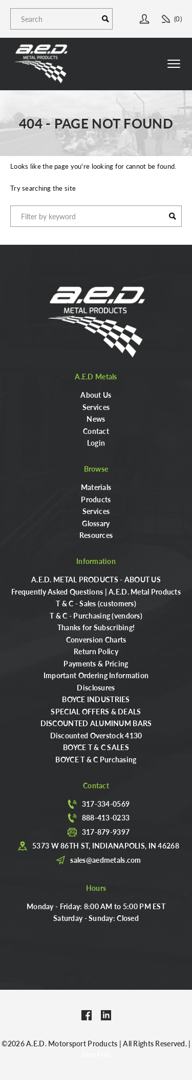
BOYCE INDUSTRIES (96, 699)
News (96, 419)
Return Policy (96, 651)
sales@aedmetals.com (105, 860)
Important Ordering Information (96, 675)
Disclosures (96, 687)
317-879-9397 (106, 832)
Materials (96, 487)
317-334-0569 (106, 804)
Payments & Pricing (95, 663)
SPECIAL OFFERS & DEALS (96, 711)
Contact (96, 431)
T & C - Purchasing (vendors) (96, 615)
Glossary (96, 523)
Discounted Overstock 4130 (96, 735)
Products (96, 499)
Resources (96, 535)
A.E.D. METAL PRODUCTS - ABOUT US (96, 579)
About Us (95, 395)
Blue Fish (96, 1054)
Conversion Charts (96, 639)
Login (96, 443)
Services (96, 407)
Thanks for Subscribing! (96, 627)
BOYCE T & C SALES (96, 747)
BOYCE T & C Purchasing (95, 759)
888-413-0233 (106, 817)
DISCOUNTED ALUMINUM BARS (96, 723)
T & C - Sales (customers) (96, 603)
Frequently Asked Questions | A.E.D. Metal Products (96, 591)
